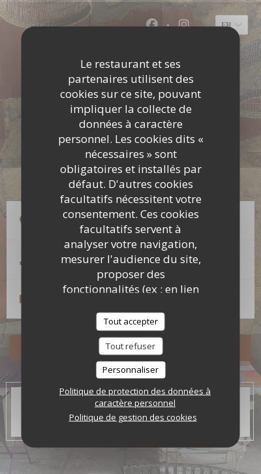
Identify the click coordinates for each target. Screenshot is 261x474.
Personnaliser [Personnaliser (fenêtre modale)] (130, 369)
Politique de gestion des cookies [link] (133, 416)
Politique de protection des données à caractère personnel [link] (135, 396)
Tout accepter (131, 321)
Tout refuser (130, 345)
